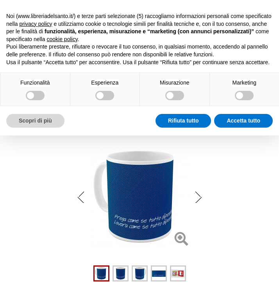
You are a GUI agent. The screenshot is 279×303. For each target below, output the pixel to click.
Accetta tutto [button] (243, 120)
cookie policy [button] (62, 39)
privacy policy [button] (35, 24)
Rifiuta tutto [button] (183, 120)
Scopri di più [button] (35, 120)
